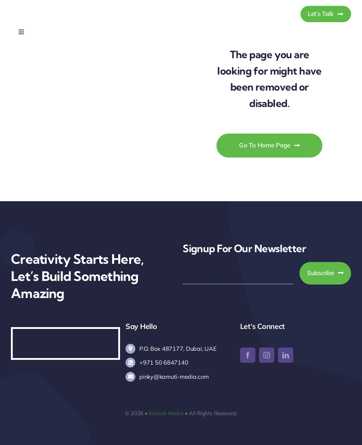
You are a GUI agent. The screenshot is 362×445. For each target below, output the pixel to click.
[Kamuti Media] (48, 7)
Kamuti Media (166, 413)
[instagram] (266, 355)
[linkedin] (285, 355)
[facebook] (247, 355)
